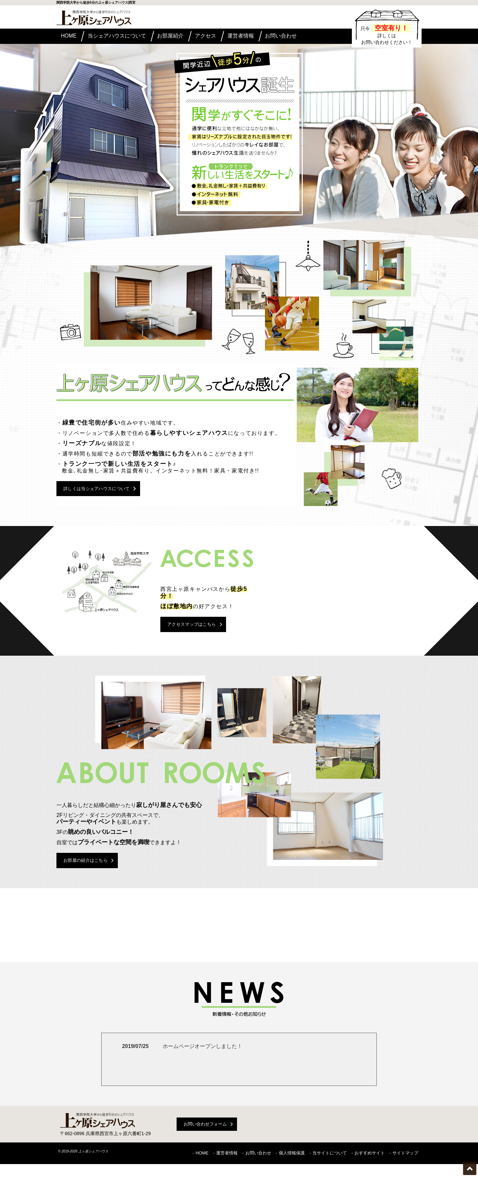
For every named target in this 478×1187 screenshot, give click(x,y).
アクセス (225, 37)
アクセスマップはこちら (202, 642)
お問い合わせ (313, 37)
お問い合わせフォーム (205, 1150)
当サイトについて (329, 1177)
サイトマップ (405, 1177)
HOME (73, 37)
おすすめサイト (370, 1177)
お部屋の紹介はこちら (96, 886)
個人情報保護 (292, 1177)
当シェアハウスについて (125, 37)
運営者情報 (267, 37)
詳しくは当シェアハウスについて (109, 498)
